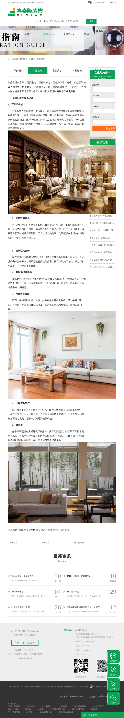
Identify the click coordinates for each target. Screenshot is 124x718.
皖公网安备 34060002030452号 (103, 686)
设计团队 (12, 34)
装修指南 (48, 34)
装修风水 (57, 70)
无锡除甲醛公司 (58, 709)
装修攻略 (37, 70)
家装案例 (74, 27)
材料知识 (77, 70)
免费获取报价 (100, 3)
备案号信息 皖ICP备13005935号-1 (76, 687)
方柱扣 (41, 709)
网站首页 (12, 27)
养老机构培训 (80, 706)
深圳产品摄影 (14, 706)
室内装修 (31, 706)
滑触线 (94, 709)
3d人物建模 (62, 706)
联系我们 (89, 34)
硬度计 (30, 712)
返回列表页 (79, 543)
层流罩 (28, 709)
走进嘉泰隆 (31, 27)
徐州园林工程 (78, 709)
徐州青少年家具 (66, 712)
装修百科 (17, 70)
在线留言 (112, 3)
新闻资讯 (69, 34)
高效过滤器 (13, 709)
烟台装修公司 (46, 712)
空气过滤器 (98, 706)
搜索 (91, 21)
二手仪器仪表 (14, 712)
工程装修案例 (54, 27)
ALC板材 (46, 706)
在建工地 (29, 34)
